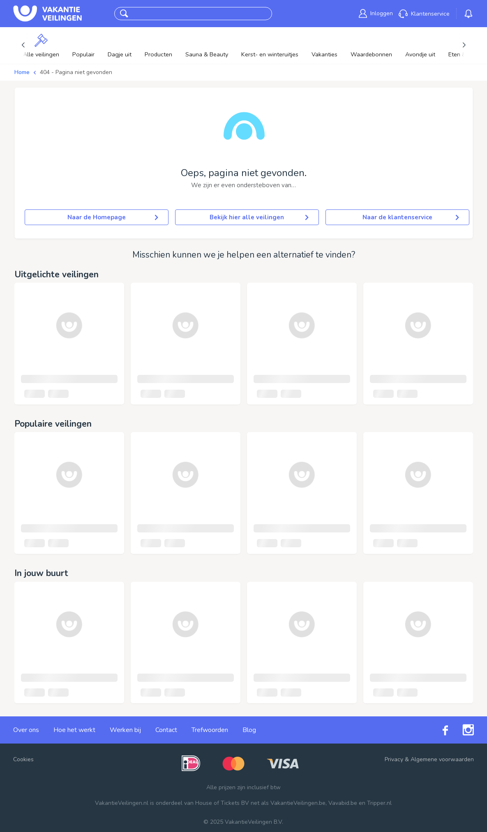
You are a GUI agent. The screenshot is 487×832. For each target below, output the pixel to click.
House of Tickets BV (222, 803)
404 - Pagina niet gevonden (76, 72)
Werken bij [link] (125, 729)
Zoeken (253, 13)
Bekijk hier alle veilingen (259, 217)
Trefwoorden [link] (210, 729)
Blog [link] (249, 729)
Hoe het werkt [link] (74, 729)
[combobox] (185, 13)
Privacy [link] (394, 759)
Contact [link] (166, 729)
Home (22, 72)
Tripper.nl (379, 803)
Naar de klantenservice (410, 217)
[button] (124, 13)
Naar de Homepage (112, 217)
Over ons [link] (26, 729)
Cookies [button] (23, 759)
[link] (376, 13)
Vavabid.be (342, 803)
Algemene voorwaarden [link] (442, 759)
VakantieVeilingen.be (297, 803)
